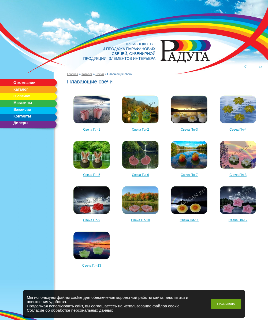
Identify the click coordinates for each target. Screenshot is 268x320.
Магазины (22, 103)
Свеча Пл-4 (238, 112)
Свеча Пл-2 (140, 112)
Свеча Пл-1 (91, 112)
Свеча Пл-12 (238, 203)
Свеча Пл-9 (91, 203)
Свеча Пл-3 (189, 112)
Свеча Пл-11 (189, 203)
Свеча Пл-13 (91, 248)
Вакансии (22, 109)
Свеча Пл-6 (140, 157)
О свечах (21, 96)
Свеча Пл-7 (189, 157)
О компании (24, 82)
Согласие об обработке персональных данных (70, 310)
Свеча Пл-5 (91, 157)
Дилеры (20, 123)
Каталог (20, 89)
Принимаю (226, 304)
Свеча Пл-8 (238, 157)
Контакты (22, 116)
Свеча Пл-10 (140, 203)
